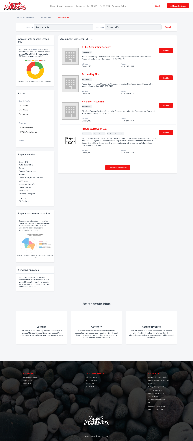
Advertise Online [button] (119, 6)
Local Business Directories (158, 377)
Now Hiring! (27, 380)
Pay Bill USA (92, 6)
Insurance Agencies (27, 184)
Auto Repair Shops (26, 165)
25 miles (24, 105)
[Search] (168, 27)
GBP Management (155, 390)
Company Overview (30, 377)
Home (52, 6)
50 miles (24, 110)
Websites (151, 384)
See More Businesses (118, 167)
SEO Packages (153, 396)
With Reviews (27, 127)
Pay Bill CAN (104, 6)
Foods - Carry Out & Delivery (31, 177)
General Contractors (27, 171)
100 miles (25, 114)
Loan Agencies (25, 187)
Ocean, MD (46, 17)
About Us (69, 6)
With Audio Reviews (29, 132)
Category (29, 27)
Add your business (178, 6)
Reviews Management (156, 393)
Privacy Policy (90, 436)
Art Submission (91, 380)
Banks (21, 168)
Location (100, 27)
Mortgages (23, 190)
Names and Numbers (25, 17)
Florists (22, 174)
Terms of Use (103, 436)
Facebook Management (156, 406)
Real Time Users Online (156, 409)
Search (60, 6)
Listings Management (156, 387)
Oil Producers (24, 201)
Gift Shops (23, 181)
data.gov (33, 49)
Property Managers (27, 193)
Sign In (158, 6)
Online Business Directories (158, 380)
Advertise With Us (92, 377)
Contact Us (80, 6)
